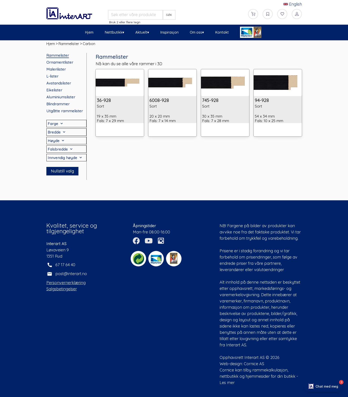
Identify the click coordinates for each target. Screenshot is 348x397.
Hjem (89, 32)
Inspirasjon (169, 32)
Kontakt (222, 32)
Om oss (196, 32)
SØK (169, 15)
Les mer (227, 382)
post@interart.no (71, 273)
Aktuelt (141, 32)
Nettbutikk (113, 32)
